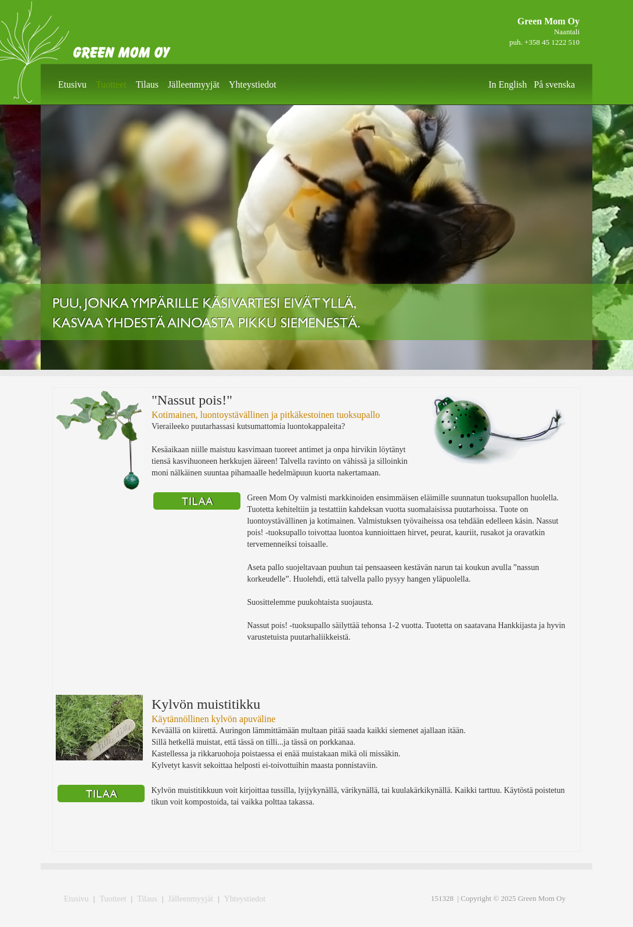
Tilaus (147, 84)
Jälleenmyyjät (194, 84)
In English (507, 84)
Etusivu (72, 84)
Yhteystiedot (252, 84)
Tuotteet (111, 84)
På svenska (554, 84)
